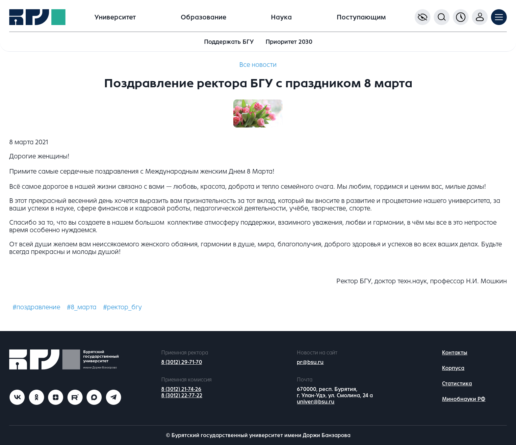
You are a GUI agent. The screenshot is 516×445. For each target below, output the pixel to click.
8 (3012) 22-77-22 (181, 395)
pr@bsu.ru (310, 362)
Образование (203, 17)
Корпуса (453, 368)
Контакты (454, 352)
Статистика (457, 383)
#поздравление (36, 307)
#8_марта (81, 307)
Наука (281, 17)
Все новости (258, 64)
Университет (115, 17)
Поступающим (361, 17)
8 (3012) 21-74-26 (181, 389)
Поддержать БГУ (229, 42)
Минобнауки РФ (463, 399)
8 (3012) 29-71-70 (181, 362)
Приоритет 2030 (289, 42)
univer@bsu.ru (315, 401)
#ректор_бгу (122, 307)
